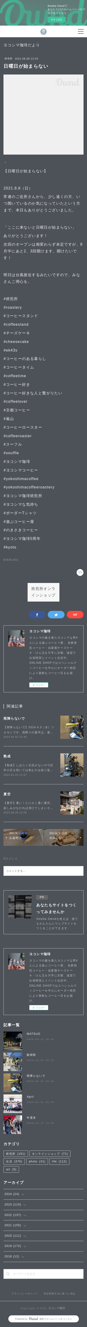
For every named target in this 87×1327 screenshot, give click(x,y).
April (30, 1096)
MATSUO (33, 1034)
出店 (14, 1161)
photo (37, 1161)
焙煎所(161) (11, 560)
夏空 (7, 794)
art (11, 1169)
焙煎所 (9, 58)
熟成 (7, 756)
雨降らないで (14, 718)
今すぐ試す (56, 19)
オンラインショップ (50, 1153)
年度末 (31, 1117)
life (59, 1161)
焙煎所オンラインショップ (43, 592)
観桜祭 (31, 1054)
